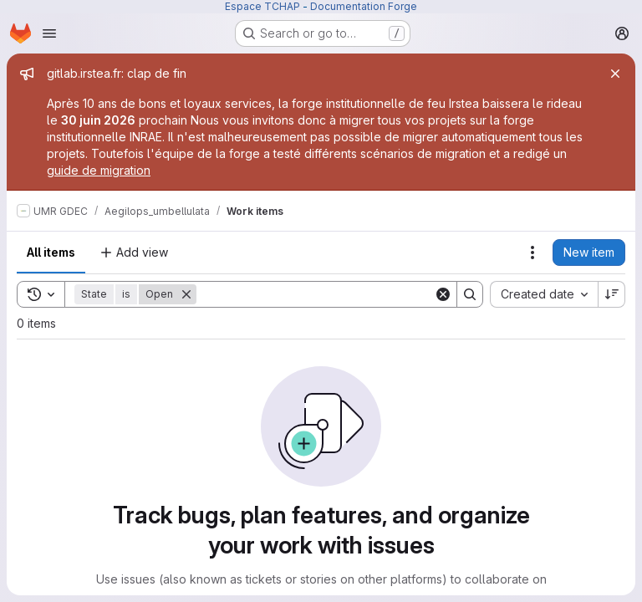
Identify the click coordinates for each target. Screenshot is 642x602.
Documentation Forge (363, 6)
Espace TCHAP (262, 6)
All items (51, 252)
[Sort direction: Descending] (612, 294)
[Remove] (186, 294)
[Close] (615, 74)
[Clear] (443, 294)
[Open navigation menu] (49, 33)
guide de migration (98, 170)
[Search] (315, 294)
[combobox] (544, 294)
